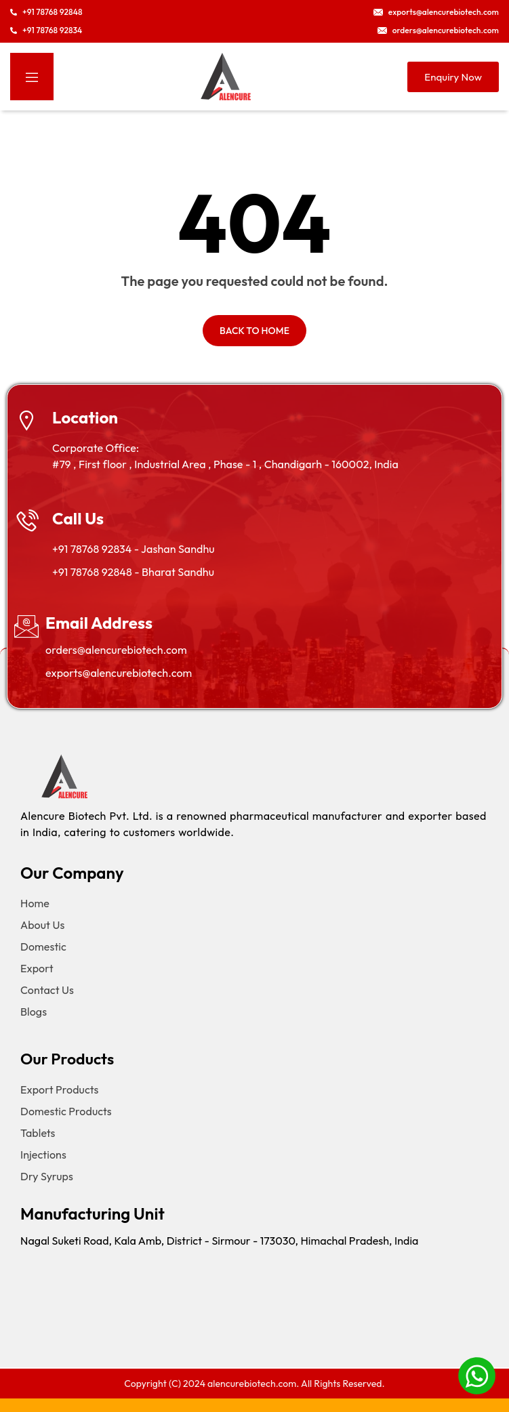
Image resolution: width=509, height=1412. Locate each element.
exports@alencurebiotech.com (118, 673)
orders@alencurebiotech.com (116, 650)
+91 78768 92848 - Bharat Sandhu (133, 572)
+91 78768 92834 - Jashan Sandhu (133, 549)
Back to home (254, 331)
